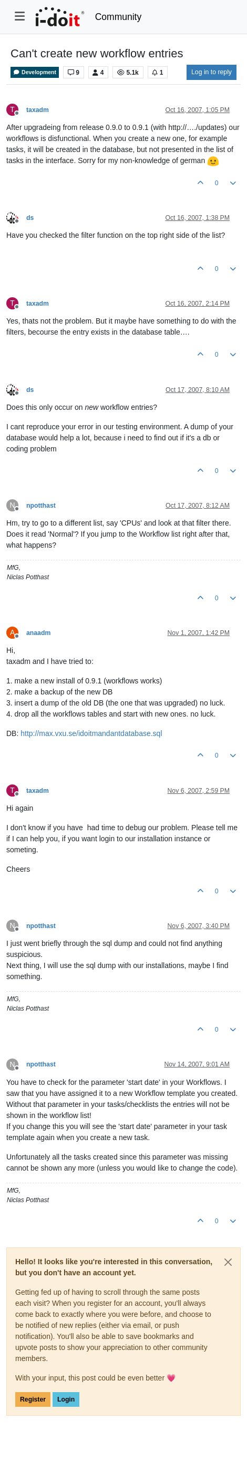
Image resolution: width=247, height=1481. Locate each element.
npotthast (41, 505)
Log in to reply (211, 72)
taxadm (37, 110)
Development (34, 72)
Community (118, 17)
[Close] (228, 1262)
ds (30, 217)
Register (33, 1399)
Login (66, 1399)
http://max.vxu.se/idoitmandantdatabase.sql (91, 733)
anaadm (38, 633)
